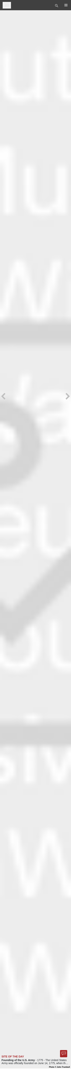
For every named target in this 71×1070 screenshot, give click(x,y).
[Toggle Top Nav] (57, 5)
